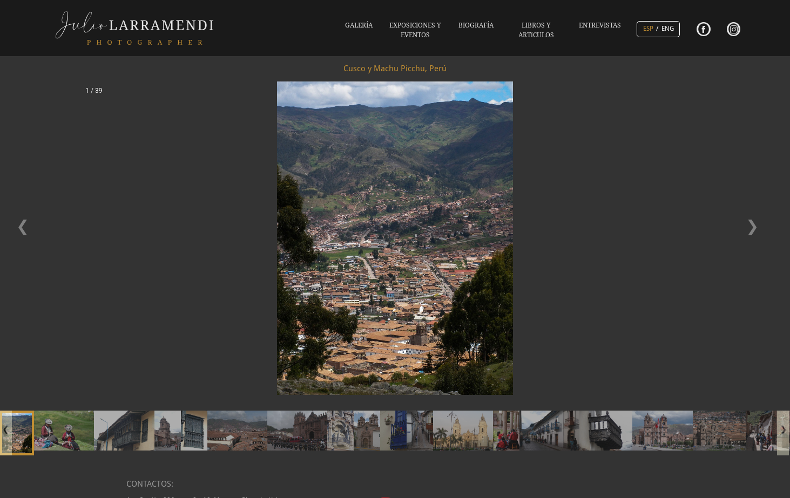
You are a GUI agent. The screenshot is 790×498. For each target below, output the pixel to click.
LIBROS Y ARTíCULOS (536, 30)
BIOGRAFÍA (476, 25)
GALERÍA (359, 25)
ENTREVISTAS (600, 25)
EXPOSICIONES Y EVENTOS (415, 30)
